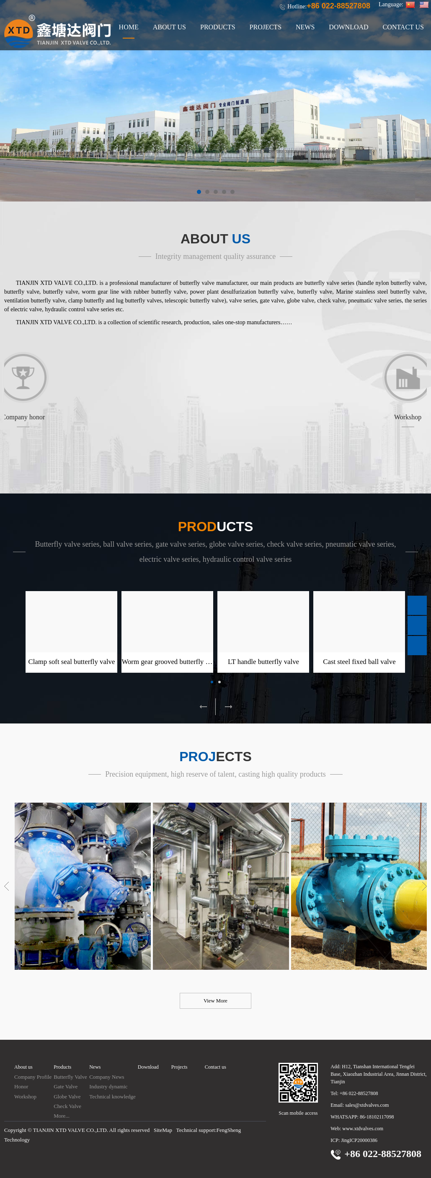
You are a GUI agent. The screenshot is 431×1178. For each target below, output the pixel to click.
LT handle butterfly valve (263, 662)
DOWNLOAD (348, 27)
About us (23, 1067)
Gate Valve (65, 1086)
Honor (21, 1086)
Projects (179, 1067)
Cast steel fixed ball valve (359, 662)
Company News (106, 1077)
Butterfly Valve (70, 1077)
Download (148, 1067)
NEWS (305, 27)
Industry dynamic (108, 1086)
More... (62, 1116)
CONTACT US (403, 27)
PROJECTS (265, 27)
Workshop (25, 1096)
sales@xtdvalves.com (367, 1105)
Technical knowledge (112, 1096)
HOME (129, 27)
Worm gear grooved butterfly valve (170, 662)
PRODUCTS (217, 27)
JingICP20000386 (359, 1140)
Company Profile (33, 1077)
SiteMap (163, 1130)
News (95, 1067)
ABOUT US (169, 27)
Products (62, 1067)
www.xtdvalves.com (362, 1129)
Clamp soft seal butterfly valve (71, 662)
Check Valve (67, 1106)
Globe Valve (67, 1096)
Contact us (215, 1067)
